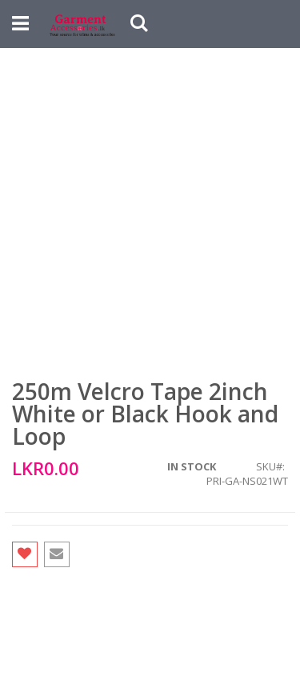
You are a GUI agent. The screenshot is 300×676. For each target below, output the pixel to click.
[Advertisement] (150, 206)
